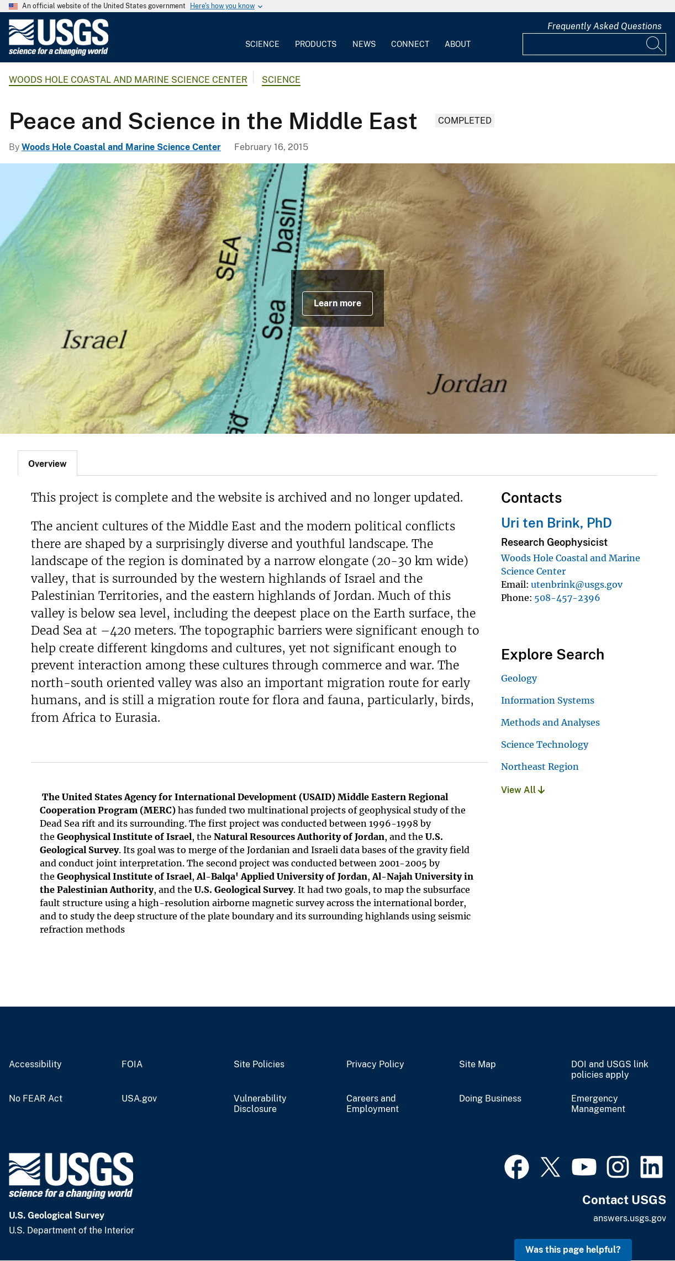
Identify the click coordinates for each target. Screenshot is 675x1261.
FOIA (132, 1065)
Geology (519, 678)
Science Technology (544, 744)
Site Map (477, 1065)
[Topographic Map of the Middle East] (337, 298)
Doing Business (490, 1099)
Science (262, 44)
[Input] (594, 44)
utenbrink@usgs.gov (577, 584)
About (458, 44)
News (364, 44)
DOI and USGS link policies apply (609, 1070)
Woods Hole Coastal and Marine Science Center (128, 80)
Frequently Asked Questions (604, 26)
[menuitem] (262, 37)
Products (315, 44)
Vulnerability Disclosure (260, 1104)
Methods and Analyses (550, 722)
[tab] (47, 463)
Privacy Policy (375, 1065)
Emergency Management (598, 1104)
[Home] (58, 53)
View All (523, 790)
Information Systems (547, 700)
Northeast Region (540, 766)
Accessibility (35, 1065)
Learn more (337, 303)
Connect (410, 44)
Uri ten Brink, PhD (556, 522)
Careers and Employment (372, 1104)
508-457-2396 (567, 597)
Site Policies (259, 1065)
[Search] (655, 44)
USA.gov (139, 1099)
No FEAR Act (35, 1099)
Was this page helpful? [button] (573, 1249)
